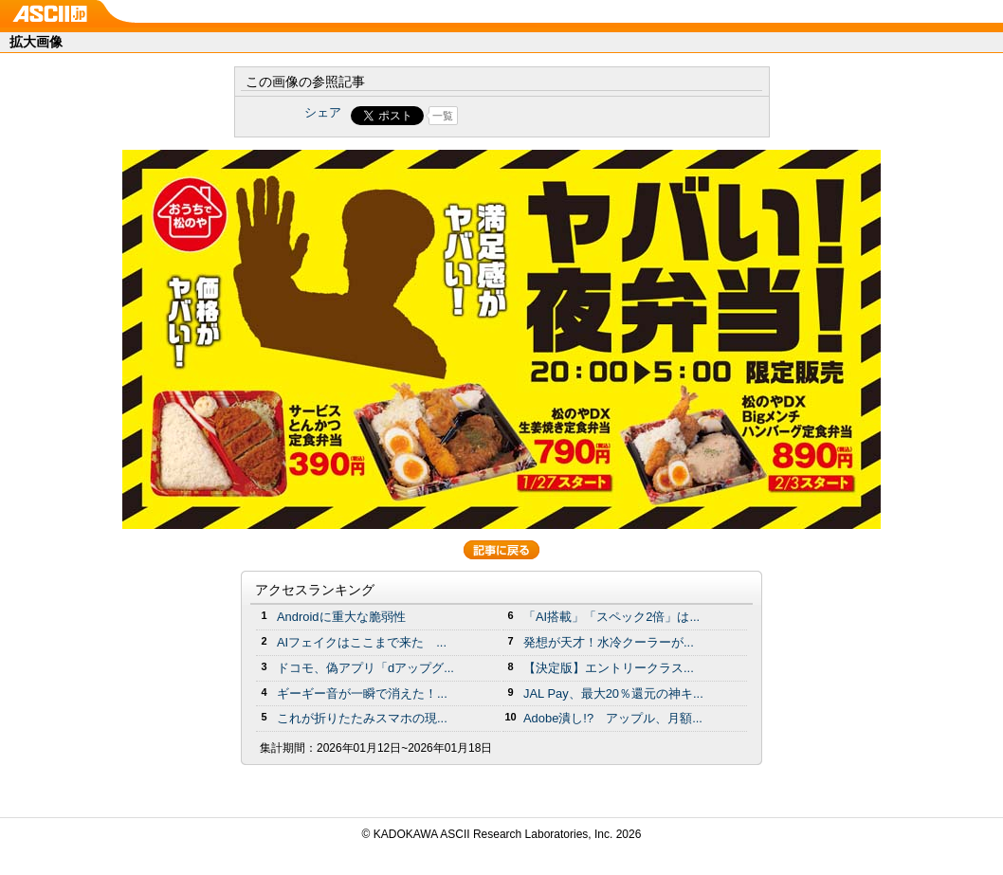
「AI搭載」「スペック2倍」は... (611, 617)
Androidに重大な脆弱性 (341, 617)
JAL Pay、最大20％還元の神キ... (613, 693)
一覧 (442, 115)
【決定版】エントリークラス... (608, 668)
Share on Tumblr (572, 115)
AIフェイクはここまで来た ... (362, 642)
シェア (322, 112)
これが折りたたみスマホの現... (362, 718)
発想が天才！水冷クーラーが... (608, 642)
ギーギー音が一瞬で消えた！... (362, 693)
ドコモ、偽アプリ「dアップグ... (365, 668)
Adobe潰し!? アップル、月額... (612, 718)
